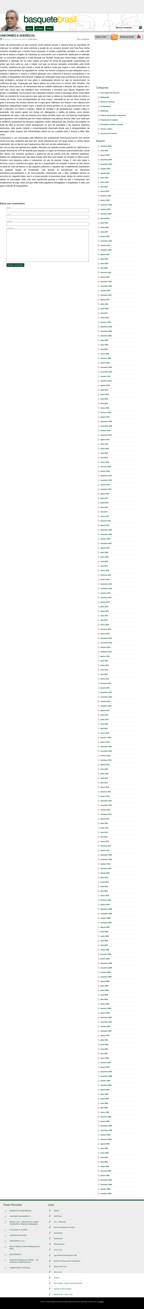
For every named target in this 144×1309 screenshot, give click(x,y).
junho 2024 (104, 182)
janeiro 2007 (105, 1067)
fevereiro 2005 (105, 1171)
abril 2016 (104, 566)
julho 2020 (104, 340)
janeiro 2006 (105, 1121)
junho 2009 (104, 936)
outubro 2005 (105, 1135)
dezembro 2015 (106, 584)
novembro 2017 (106, 480)
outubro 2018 (105, 430)
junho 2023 (104, 227)
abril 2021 (104, 313)
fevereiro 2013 (105, 737)
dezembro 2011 (106, 801)
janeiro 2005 (105, 1175)
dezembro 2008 (106, 963)
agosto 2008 (105, 981)
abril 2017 (104, 512)
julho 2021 (104, 304)
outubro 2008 (105, 972)
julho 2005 (104, 1148)
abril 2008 (104, 999)
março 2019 (104, 408)
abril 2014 (104, 674)
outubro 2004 (105, 1189)
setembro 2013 (106, 706)
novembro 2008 (106, 968)
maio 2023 (104, 232)
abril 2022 (104, 268)
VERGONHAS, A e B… (17, 1241)
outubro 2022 (105, 245)
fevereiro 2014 (105, 683)
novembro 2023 (106, 205)
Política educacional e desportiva (113, 115)
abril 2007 (104, 1053)
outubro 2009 (105, 918)
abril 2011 (104, 837)
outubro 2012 (105, 755)
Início (29, 28)
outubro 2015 (105, 593)
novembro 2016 (106, 534)
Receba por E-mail (127, 37)
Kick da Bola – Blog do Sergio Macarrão (68, 1283)
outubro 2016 (105, 539)
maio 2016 (104, 561)
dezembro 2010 (106, 855)
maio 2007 (104, 1049)
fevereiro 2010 (105, 900)
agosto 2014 (105, 656)
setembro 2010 (106, 868)
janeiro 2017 (105, 525)
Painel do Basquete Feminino (64, 1227)
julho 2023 (104, 223)
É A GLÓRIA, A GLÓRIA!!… (19, 1230)
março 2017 (104, 516)
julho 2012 (104, 769)
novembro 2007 (106, 1022)
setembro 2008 (106, 977)
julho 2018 (104, 444)
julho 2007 (104, 1040)
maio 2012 (104, 778)
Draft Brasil (58, 1216)
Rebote (56, 1210)
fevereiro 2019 (105, 412)
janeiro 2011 (105, 850)
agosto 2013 (105, 710)
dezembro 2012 (106, 746)
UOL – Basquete (60, 1222)
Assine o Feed (100, 37)
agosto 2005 (105, 1144)
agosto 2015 (105, 602)
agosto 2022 (105, 254)
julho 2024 (104, 178)
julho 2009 (104, 932)
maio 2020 (104, 345)
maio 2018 (104, 453)
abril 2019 (104, 403)
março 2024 (104, 191)
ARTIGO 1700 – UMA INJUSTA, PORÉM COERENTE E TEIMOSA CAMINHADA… (24, 1223)
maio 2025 (104, 150)
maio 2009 (104, 941)
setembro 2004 (106, 1193)
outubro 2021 (105, 290)
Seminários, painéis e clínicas (111, 124)
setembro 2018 (106, 435)
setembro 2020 (106, 336)
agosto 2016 (105, 548)
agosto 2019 (105, 385)
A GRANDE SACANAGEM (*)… (20, 1216)
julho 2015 (104, 606)
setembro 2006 (106, 1085)
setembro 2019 (106, 381)
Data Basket (58, 1233)
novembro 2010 (106, 859)
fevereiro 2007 (105, 1062)
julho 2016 (104, 552)
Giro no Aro (58, 1272)
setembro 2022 (106, 250)
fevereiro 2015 (105, 629)
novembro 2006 (106, 1076)
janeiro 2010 (105, 904)
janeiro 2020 (105, 363)
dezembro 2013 (106, 692)
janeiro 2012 (105, 796)
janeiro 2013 (105, 742)
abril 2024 (104, 187)
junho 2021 (104, 308)
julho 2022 (104, 259)
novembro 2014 (106, 643)
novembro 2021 (106, 286)
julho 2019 (104, 390)
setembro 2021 (106, 295)
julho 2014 (104, 661)
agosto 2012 (105, 764)
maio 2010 (104, 886)
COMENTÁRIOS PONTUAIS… (20, 1268)
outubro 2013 (105, 701)
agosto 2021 (105, 299)
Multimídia (104, 111)
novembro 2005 (106, 1130)
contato (101, 1301)
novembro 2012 (106, 751)
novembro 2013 (106, 697)
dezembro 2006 (106, 1071)
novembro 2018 (106, 426)
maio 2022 (104, 263)
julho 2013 (104, 715)
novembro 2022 (106, 241)
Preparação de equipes (109, 120)
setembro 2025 (106, 146)
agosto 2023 (105, 218)
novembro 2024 (106, 164)
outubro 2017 (105, 485)
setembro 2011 (106, 814)
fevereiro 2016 (105, 575)
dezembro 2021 (106, 281)
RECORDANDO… (16, 1254)
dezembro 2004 (106, 1180)
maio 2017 (104, 507)
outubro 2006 (105, 1081)
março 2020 (104, 354)
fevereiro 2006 (105, 1117)
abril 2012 (104, 783)
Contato (39, 28)
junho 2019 (104, 394)
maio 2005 (104, 1157)
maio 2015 (104, 615)
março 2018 (104, 462)
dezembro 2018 (106, 421)
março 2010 (104, 895)
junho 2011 (104, 828)
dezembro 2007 (106, 1017)
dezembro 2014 (106, 638)
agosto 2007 (105, 1035)
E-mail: (9, 214)
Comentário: (10, 228)
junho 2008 (104, 990)
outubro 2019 (105, 376)
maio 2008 (104, 995)
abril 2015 (104, 620)
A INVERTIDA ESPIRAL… (18, 1235)
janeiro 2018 (105, 471)
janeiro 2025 (105, 155)
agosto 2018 (105, 439)
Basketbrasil (58, 1238)
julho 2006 (104, 1094)
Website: (9, 221)
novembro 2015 (106, 588)
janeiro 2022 (105, 277)
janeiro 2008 (105, 1013)
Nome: (9, 207)
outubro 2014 (105, 647)
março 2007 (104, 1058)
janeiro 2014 (105, 688)
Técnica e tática (106, 129)
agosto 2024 (105, 173)
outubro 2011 (105, 810)
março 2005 (104, 1166)
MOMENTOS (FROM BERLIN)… (21, 1211)
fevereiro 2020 (105, 358)
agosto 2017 (105, 494)
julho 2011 (104, 823)
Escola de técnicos (107, 102)
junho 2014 (104, 665)
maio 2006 (104, 1103)
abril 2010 (104, 891)
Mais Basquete (59, 1244)
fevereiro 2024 (105, 196)
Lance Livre (58, 1250)
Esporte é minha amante (62, 1289)
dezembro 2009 (106, 909)
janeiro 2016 (105, 579)
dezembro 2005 (106, 1126)
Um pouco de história (108, 133)
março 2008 (104, 1004)
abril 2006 (104, 1108)
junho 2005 (104, 1153)
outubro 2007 (105, 1026)
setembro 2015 (106, 597)
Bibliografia (104, 97)
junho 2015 (104, 611)
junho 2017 (104, 503)
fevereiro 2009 (105, 954)
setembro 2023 (106, 214)
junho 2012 (104, 774)
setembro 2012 (106, 760)
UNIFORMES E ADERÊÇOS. (17, 35)
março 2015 (104, 625)
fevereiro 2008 (105, 1008)
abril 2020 (104, 349)
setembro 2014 (106, 652)
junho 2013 (104, 719)
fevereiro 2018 (105, 466)
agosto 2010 (105, 873)
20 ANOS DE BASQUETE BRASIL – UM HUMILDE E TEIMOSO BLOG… (23, 1261)
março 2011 (104, 841)
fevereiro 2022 (105, 272)
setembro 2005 (106, 1139)
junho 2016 (104, 557)
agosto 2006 (105, 1090)
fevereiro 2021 (105, 322)
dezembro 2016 (106, 530)
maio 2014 (104, 670)
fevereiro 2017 (105, 521)
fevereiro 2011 (105, 846)
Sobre (49, 28)
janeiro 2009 (105, 959)
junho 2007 (104, 1044)
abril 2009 (104, 945)
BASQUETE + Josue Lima (63, 1294)
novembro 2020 (106, 331)
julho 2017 (104, 498)
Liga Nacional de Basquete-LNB (65, 1255)
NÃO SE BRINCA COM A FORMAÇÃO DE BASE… (24, 1248)
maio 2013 (104, 724)
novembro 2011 (106, 805)
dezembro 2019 (106, 367)
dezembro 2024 (106, 159)
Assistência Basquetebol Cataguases (67, 1261)
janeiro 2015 (105, 634)
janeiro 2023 (105, 236)
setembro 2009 (106, 922)
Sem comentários (83, 39)
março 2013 (104, 733)
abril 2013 (104, 728)
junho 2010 (104, 882)
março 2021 (104, 318)
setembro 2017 (106, 489)
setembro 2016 (106, 543)
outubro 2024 (105, 169)
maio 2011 (104, 832)
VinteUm (57, 1278)
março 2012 (104, 787)
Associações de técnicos (109, 93)
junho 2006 (104, 1099)
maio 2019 (104, 399)
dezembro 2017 (106, 476)
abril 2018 (104, 457)
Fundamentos (105, 106)
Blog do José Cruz (60, 1266)
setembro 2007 (106, 1031)
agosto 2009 (105, 927)
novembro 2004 (106, 1184)
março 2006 (104, 1112)
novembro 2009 (106, 913)
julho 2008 (104, 986)
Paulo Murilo (32, 39)
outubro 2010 (105, 864)
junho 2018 (104, 448)
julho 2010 (104, 877)
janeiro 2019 (105, 417)
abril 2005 (104, 1162)
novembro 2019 (106, 372)
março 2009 (104, 950)
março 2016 (104, 570)
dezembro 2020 (106, 327)
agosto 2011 (105, 819)
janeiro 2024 (105, 200)
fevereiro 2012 (105, 792)
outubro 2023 (105, 209)
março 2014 (104, 679)
